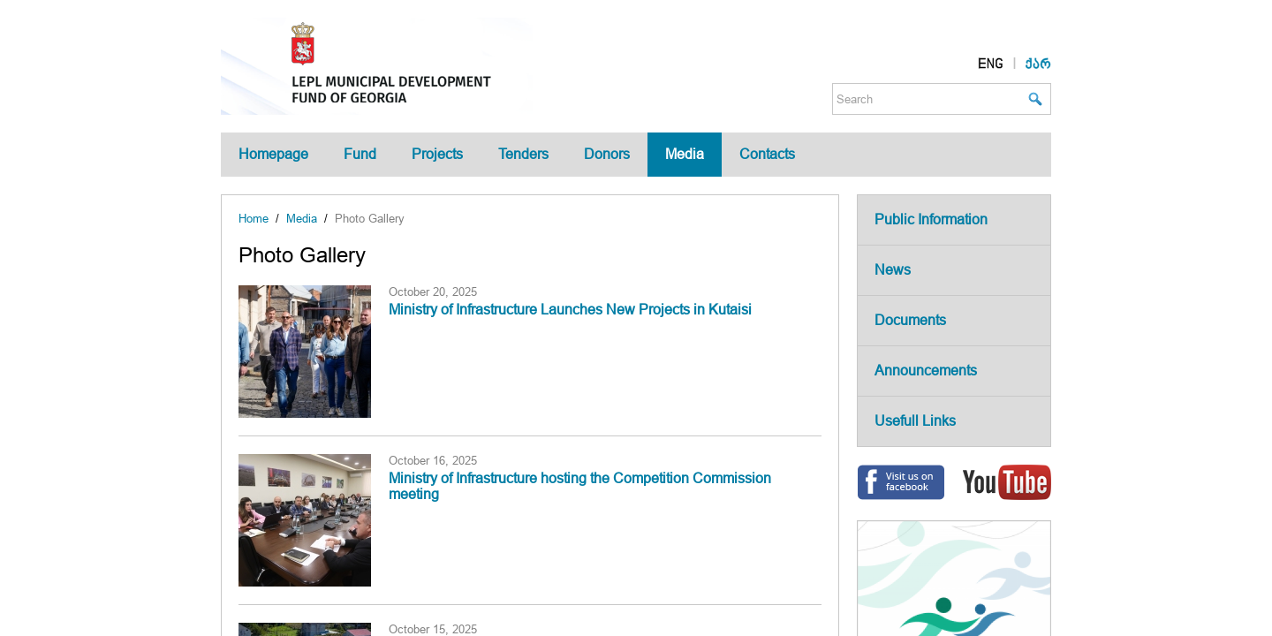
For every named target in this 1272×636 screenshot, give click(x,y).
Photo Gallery (370, 218)
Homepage (273, 154)
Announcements (925, 370)
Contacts (767, 154)
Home (253, 218)
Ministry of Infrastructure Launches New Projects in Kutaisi (570, 309)
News (892, 269)
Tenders (523, 154)
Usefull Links (915, 420)
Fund (360, 154)
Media (684, 154)
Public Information (931, 219)
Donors (607, 154)
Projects (437, 154)
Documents (910, 320)
